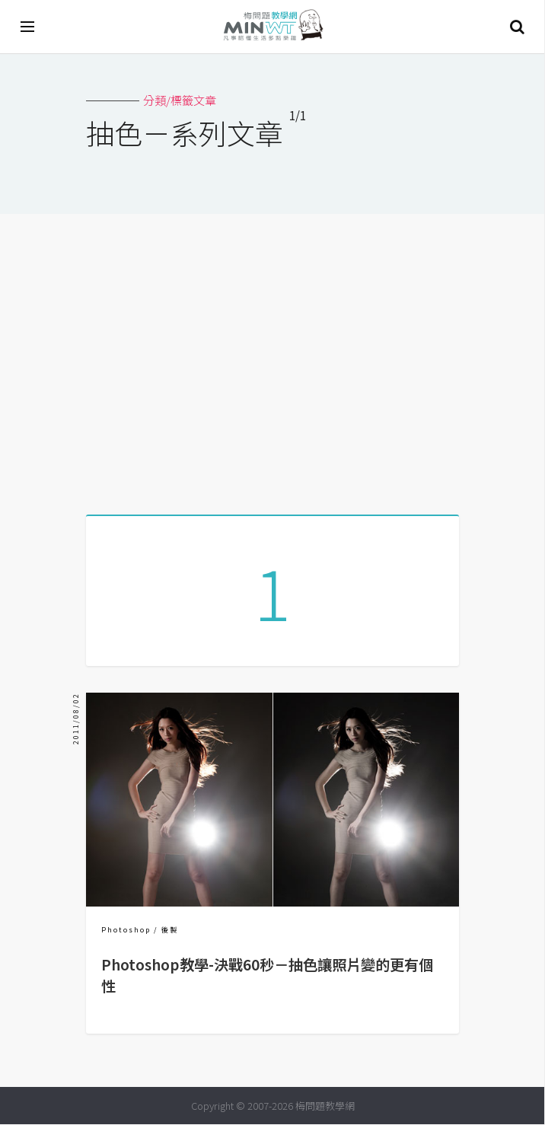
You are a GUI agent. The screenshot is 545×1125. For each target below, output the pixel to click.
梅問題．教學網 (272, 27)
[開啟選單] (28, 27)
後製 (169, 930)
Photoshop (126, 930)
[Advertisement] (272, 358)
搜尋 (517, 27)
